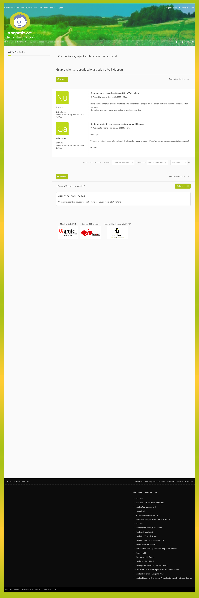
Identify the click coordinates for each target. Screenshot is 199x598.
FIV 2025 (139, 524)
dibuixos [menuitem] (54, 8)
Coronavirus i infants (144, 558)
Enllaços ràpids (13, 8)
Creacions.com (49, 591)
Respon (63, 79)
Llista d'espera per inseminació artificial (152, 520)
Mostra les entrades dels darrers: (108, 162)
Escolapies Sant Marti (144, 562)
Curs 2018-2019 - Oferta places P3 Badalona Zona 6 (157, 571)
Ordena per (152, 162)
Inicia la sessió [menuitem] (188, 8)
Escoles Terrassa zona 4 (145, 507)
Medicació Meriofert (144, 532)
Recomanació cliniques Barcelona (149, 503)
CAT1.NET (127, 223)
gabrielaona (61, 138)
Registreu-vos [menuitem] (171, 8)
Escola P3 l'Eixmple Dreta (146, 537)
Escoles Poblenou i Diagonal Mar (149, 575)
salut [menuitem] (47, 8)
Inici (10, 481)
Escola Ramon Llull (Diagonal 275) (149, 541)
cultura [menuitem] (30, 8)
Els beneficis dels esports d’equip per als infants (156, 549)
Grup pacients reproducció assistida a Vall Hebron (89, 70)
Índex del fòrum (23, 481)
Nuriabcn (60, 107)
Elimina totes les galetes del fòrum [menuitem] (151, 481)
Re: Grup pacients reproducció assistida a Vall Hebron (117, 123)
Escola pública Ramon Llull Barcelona (151, 566)
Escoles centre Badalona (145, 545)
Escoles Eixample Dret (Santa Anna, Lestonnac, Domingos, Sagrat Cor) (164, 579)
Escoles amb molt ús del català (148, 528)
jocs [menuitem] (62, 8)
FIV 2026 (139, 498)
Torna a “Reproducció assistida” (71, 185)
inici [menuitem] (23, 8)
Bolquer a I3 (140, 554)
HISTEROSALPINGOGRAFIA (146, 515)
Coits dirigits (140, 511)
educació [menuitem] (39, 8)
